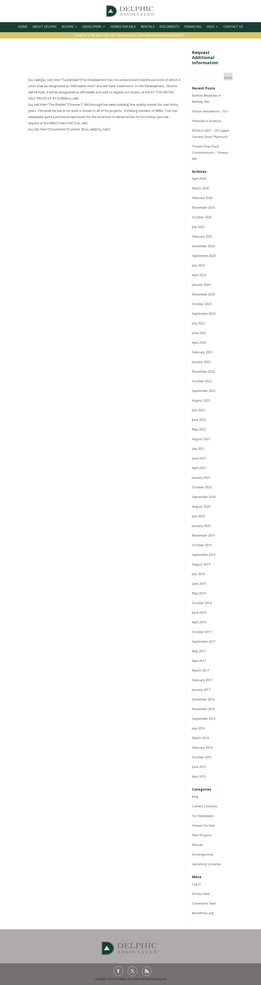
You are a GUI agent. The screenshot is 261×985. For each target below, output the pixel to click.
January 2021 (201, 477)
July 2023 (198, 323)
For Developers (203, 816)
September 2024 (203, 256)
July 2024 (198, 265)
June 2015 (199, 767)
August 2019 (201, 564)
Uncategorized (202, 854)
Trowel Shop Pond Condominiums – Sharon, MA (210, 152)
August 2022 (201, 400)
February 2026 (202, 198)
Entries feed (201, 894)
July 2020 (198, 516)
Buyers (67, 26)
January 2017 (201, 690)
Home (22, 26)
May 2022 (199, 429)
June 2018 (199, 612)
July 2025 (198, 227)
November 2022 (203, 371)
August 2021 (201, 439)
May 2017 (199, 651)
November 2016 (203, 709)
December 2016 (203, 699)
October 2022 (202, 381)
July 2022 (198, 410)
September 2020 (203, 497)
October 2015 (202, 757)
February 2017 (202, 680)
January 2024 (201, 285)
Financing (192, 26)
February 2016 (202, 747)
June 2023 (199, 333)
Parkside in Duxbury (206, 121)
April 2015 (199, 776)
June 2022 (199, 420)
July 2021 (198, 448)
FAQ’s (210, 26)
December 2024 (203, 246)
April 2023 (199, 342)
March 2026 (200, 188)
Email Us (81, 35)
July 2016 (198, 728)
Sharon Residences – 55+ (210, 111)
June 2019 (199, 584)
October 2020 (202, 487)
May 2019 (199, 593)
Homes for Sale (203, 825)
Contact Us (233, 26)
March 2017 (200, 670)
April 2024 (199, 275)
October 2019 (202, 545)
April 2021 (199, 468)
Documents (169, 26)
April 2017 (199, 661)
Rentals (148, 26)
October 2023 (202, 304)
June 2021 (199, 458)
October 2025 (202, 217)
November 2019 (203, 535)
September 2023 (203, 313)
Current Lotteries (204, 806)
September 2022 (203, 391)
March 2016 (200, 738)
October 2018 (202, 603)
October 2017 (202, 632)
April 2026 (199, 178)
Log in (196, 884)
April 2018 (199, 622)
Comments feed (204, 903)
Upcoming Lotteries (206, 864)
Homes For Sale (123, 26)
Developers (91, 26)
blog (195, 796)
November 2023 (203, 294)
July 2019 (198, 574)
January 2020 (201, 526)
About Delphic (44, 26)
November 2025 (203, 207)
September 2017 (203, 641)
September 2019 (203, 555)
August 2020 (201, 506)
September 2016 (203, 719)
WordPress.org (203, 913)
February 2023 (202, 352)
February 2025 (202, 236)
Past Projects (201, 835)
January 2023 (201, 362)
